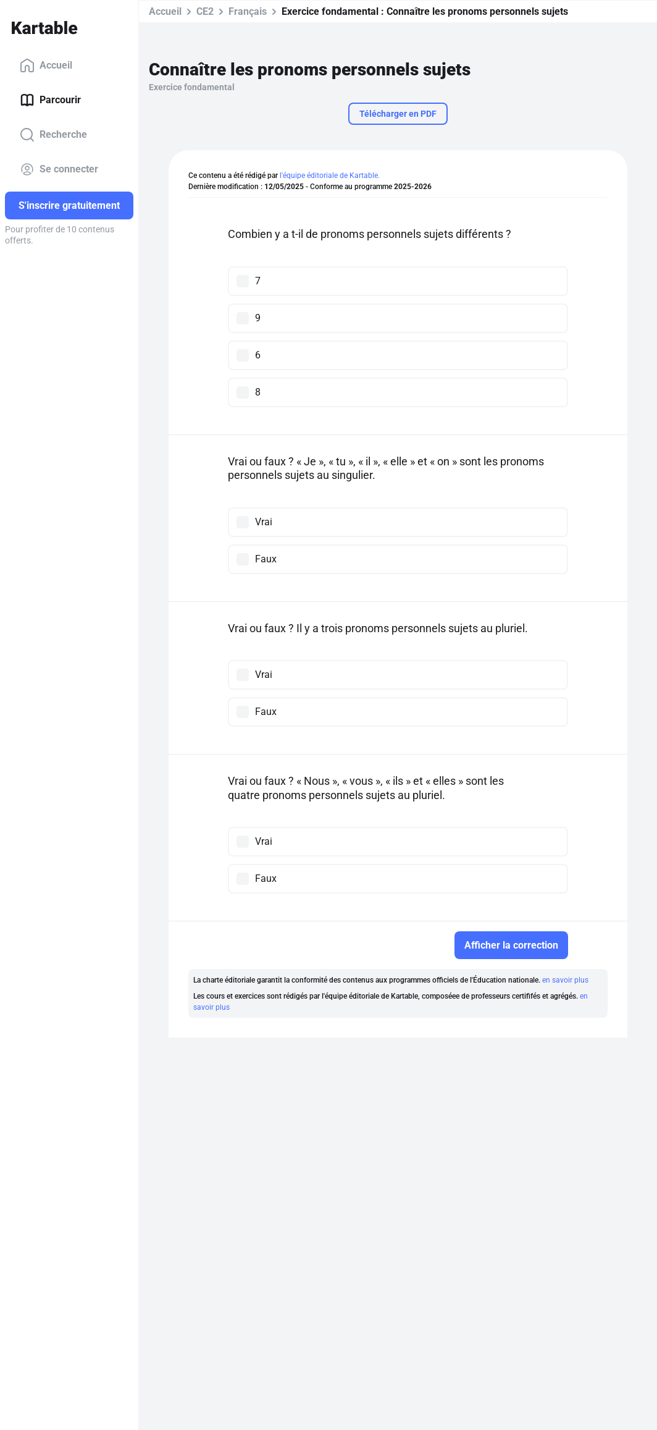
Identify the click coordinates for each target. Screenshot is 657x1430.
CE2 (205, 11)
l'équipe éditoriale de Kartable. (330, 175)
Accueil (46, 65)
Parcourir (50, 100)
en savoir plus (565, 980)
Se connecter (59, 169)
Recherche (53, 134)
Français (247, 11)
